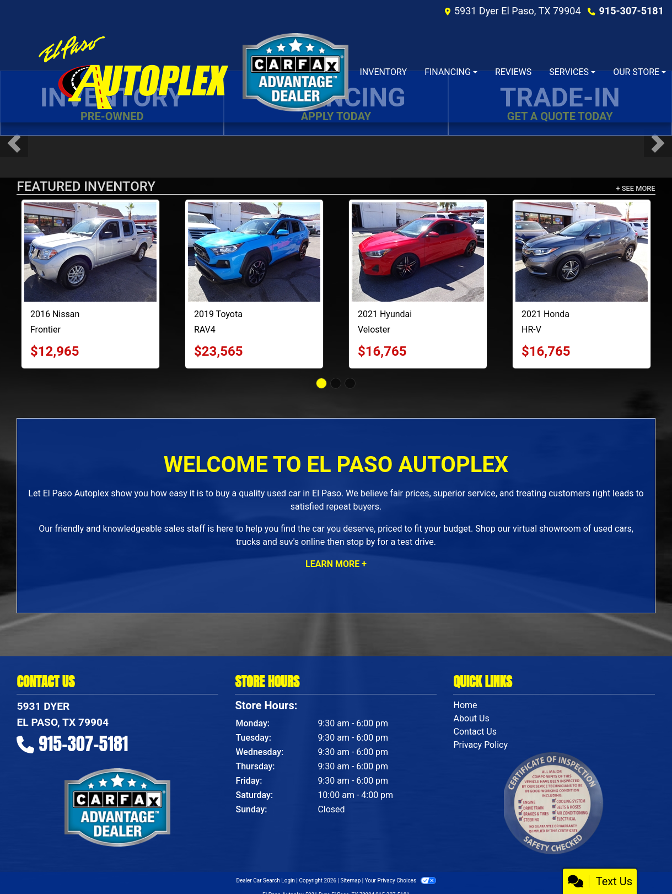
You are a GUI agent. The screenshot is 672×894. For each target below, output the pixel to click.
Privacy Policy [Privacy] (480, 745)
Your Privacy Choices (400, 880)
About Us (471, 718)
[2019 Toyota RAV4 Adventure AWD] (254, 252)
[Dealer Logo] (132, 72)
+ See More (635, 188)
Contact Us (475, 731)
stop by (360, 542)
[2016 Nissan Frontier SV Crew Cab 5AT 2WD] (90, 252)
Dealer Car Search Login (265, 880)
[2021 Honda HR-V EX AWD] (582, 252)
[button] (14, 143)
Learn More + (336, 564)
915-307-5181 (631, 11)
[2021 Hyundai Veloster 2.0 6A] (418, 252)
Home (465, 705)
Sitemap (350, 880)
